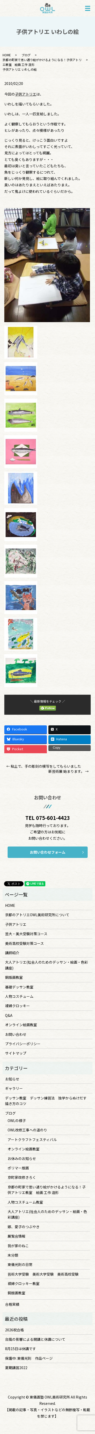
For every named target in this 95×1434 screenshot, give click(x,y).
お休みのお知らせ (22, 1158)
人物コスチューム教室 (25, 1202)
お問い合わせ (15, 1034)
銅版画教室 (14, 977)
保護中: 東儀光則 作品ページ (29, 1358)
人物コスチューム (19, 996)
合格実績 (12, 1304)
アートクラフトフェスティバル (32, 1139)
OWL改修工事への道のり (27, 1129)
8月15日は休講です (20, 1348)
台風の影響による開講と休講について (35, 1339)
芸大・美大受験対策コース (26, 933)
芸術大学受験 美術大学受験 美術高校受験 (43, 1274)
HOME (7, 55)
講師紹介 (12, 952)
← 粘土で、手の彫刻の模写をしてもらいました (43, 766)
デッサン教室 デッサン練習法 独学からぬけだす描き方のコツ (46, 1100)
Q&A (8, 1015)
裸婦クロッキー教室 (24, 1283)
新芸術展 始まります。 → (68, 771)
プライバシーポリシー (23, 1043)
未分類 (13, 1255)
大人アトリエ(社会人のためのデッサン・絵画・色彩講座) (46, 965)
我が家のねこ (18, 1245)
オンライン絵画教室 (21, 1024)
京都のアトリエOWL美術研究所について (37, 914)
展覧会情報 (16, 1236)
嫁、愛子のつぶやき (24, 1226)
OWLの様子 (17, 1120)
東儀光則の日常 (20, 1264)
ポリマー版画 (18, 1167)
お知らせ (12, 1078)
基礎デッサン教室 (19, 986)
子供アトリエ (25, 94)
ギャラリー (14, 1088)
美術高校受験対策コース (24, 943)
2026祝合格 (14, 1329)
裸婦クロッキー (17, 1005)
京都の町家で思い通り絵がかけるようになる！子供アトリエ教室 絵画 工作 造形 (47, 1189)
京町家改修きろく (22, 1177)
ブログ (26, 55)
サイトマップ (15, 1053)
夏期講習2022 (16, 1367)
